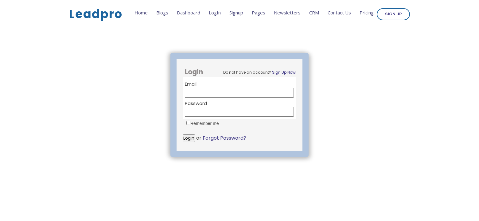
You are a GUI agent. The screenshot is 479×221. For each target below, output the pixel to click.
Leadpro (96, 14)
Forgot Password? (224, 138)
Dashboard (188, 13)
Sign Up (393, 14)
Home (141, 13)
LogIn (215, 13)
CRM (314, 13)
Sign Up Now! (284, 72)
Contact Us (339, 13)
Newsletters (287, 13)
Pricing (367, 13)
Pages (258, 13)
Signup (236, 13)
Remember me (204, 123)
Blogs (162, 13)
